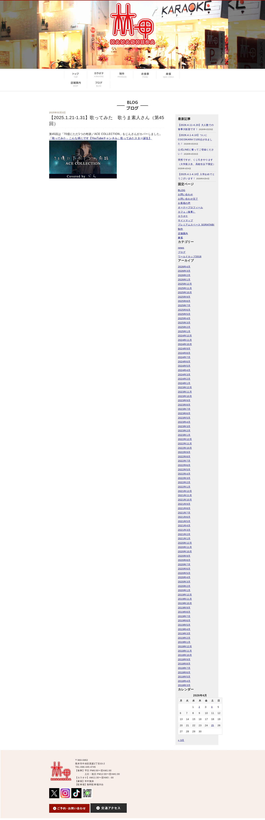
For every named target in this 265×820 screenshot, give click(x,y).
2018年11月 (185, 650)
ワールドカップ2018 (189, 256)
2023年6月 (184, 413)
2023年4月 (184, 422)
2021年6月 (184, 517)
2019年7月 (184, 616)
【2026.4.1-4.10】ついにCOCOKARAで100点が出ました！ (195, 139)
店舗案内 (183, 233)
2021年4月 (184, 525)
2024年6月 (184, 361)
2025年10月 (185, 292)
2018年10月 (185, 655)
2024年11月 (185, 340)
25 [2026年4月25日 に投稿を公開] (212, 725)
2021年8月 (184, 508)
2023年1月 (184, 435)
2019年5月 (184, 625)
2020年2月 (184, 586)
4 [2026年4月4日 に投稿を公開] (212, 707)
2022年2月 (184, 482)
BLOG (181, 190)
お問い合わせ (185, 194)
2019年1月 (184, 642)
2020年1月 (184, 590)
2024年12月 (185, 335)
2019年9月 (184, 607)
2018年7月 (184, 668)
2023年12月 (185, 387)
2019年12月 (185, 594)
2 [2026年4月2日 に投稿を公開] (199, 707)
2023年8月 (184, 404)
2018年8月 (184, 663)
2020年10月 (185, 551)
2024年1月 (184, 383)
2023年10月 (185, 396)
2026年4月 (184, 266)
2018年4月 (184, 681)
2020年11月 (185, 547)
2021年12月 (185, 491)
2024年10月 (185, 344)
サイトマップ (185, 220)
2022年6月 (184, 465)
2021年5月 (184, 521)
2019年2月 (184, 638)
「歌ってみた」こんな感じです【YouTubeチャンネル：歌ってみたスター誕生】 (100, 138)
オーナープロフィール (190, 207)
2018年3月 (184, 685)
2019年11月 (185, 599)
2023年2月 (184, 430)
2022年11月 (185, 443)
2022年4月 (184, 473)
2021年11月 (185, 495)
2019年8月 (184, 612)
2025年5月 (184, 314)
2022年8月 (184, 456)
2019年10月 (185, 603)
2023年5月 (184, 417)
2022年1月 (184, 486)
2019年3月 (184, 633)
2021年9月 (184, 504)
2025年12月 (185, 283)
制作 (180, 229)
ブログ (181, 252)
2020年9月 (184, 556)
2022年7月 (184, 460)
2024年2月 (184, 378)
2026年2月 (184, 275)
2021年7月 (184, 512)
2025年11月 (185, 288)
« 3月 (181, 740)
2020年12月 (185, 543)
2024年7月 (184, 357)
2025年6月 (184, 309)
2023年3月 (184, 426)
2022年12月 (185, 439)
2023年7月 (184, 409)
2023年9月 (184, 400)
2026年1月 (184, 279)
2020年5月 (184, 573)
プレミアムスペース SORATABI (196, 224)
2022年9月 (184, 452)
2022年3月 (184, 478)
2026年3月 (184, 271)
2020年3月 (184, 581)
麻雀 (180, 237)
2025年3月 (184, 322)
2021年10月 (185, 499)
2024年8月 (184, 353)
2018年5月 (184, 676)
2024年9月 (184, 348)
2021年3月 (184, 530)
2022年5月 (184, 469)
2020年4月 (184, 577)
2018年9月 (184, 659)
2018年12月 (185, 646)
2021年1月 (184, 538)
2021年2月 (184, 534)
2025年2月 (184, 327)
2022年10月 (185, 448)
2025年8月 (184, 301)
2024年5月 (184, 365)
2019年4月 (184, 629)
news (181, 247)
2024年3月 (184, 374)
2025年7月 (184, 305)
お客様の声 (184, 203)
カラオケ (183, 216)
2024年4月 (184, 370)
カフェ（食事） (187, 211)
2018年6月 (184, 672)
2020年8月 (184, 560)
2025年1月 (184, 331)
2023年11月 (185, 391)
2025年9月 (184, 296)
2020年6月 (184, 568)
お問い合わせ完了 (188, 198)
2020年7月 (184, 564)
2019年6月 (184, 620)
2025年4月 (184, 318)
